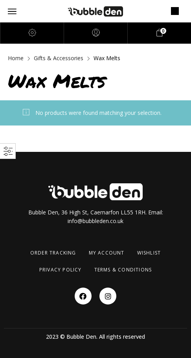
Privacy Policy (60, 269)
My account (107, 252)
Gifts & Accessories (58, 58)
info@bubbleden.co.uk (95, 221)
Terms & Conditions (123, 269)
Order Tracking (53, 252)
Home (16, 58)
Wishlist (149, 252)
